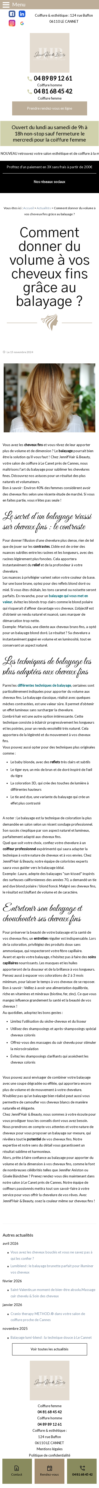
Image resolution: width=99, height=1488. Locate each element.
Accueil (28, 208)
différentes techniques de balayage (44, 685)
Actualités (44, 208)
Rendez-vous (49, 1474)
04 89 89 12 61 (53, 78)
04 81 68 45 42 (53, 91)
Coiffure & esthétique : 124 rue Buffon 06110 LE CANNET (64, 18)
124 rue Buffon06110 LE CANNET (49, 1440)
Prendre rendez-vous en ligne (49, 108)
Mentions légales (50, 1449)
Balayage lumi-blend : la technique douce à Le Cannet (51, 1337)
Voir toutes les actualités (49, 1349)
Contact (16, 1474)
